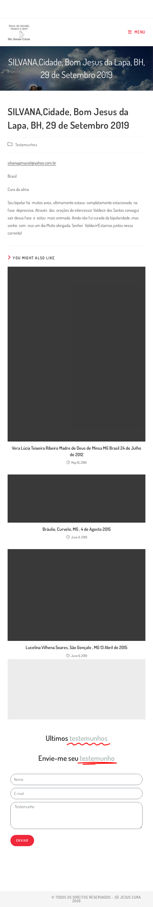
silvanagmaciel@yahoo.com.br (32, 163)
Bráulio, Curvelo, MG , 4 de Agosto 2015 (77, 529)
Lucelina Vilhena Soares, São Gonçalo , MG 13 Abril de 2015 (76, 647)
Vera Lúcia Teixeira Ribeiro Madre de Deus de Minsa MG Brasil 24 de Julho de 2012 (76, 451)
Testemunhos (26, 144)
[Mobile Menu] (136, 32)
